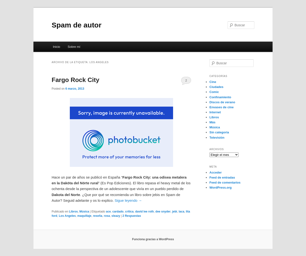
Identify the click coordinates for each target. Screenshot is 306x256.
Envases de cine (221, 107)
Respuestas (131, 216)
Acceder (215, 172)
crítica (129, 211)
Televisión (216, 137)
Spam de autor (76, 25)
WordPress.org (220, 187)
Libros (73, 211)
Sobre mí (74, 47)
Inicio (56, 47)
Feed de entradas (222, 177)
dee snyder (162, 211)
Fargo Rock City (75, 79)
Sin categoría (219, 132)
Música (84, 211)
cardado (118, 211)
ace (108, 211)
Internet (215, 112)
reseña (97, 216)
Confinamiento (220, 97)
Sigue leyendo (128, 200)
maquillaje (84, 216)
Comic (214, 92)
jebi (174, 211)
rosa (107, 216)
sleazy (115, 216)
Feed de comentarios (224, 182)
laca (181, 211)
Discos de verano (222, 102)
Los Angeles (67, 216)
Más (212, 122)
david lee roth (144, 211)
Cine (212, 82)
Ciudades (216, 87)
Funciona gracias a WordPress (153, 239)
